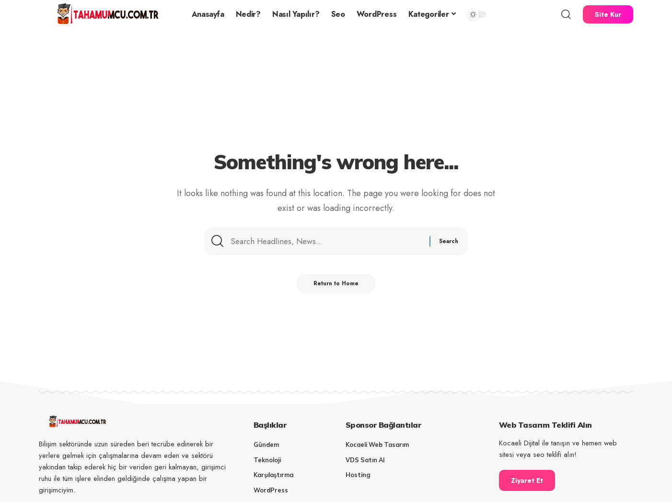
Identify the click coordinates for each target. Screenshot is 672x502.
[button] (566, 14)
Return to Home (336, 286)
